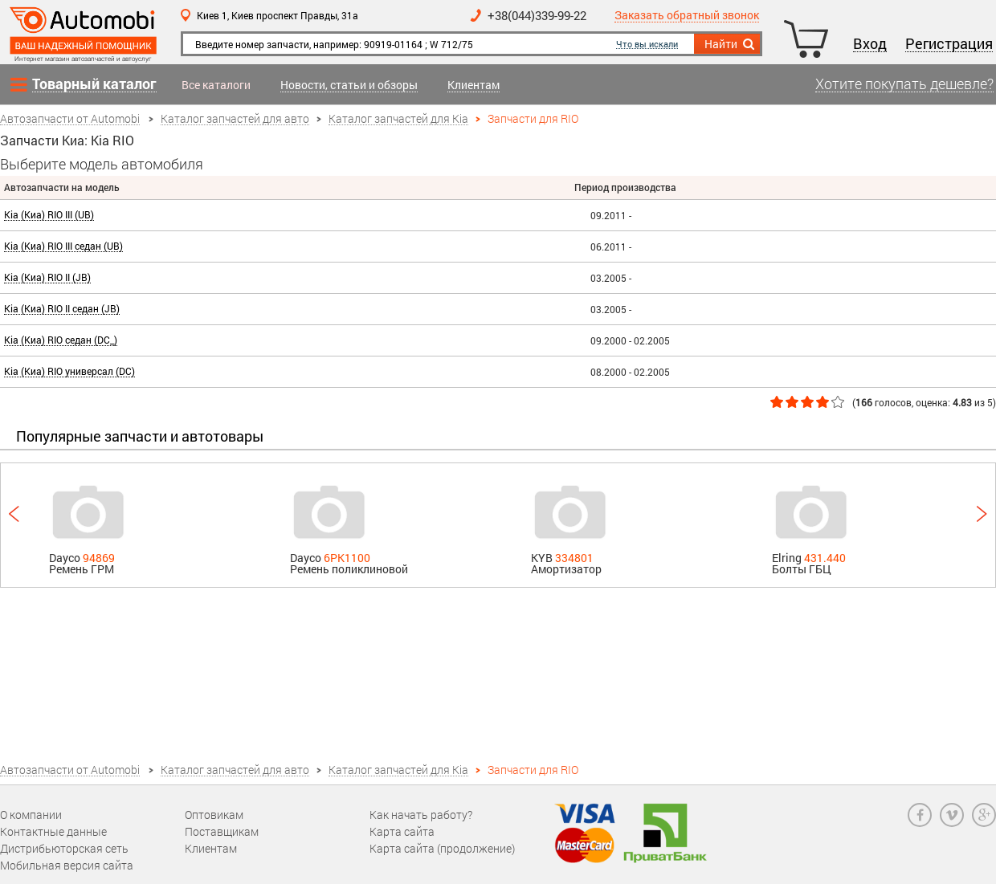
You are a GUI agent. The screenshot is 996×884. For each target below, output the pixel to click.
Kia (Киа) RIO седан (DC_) (60, 340)
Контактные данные (53, 831)
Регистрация (949, 44)
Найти (730, 44)
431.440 (825, 557)
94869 (99, 557)
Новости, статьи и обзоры (349, 85)
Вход (870, 44)
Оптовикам (214, 814)
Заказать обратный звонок (686, 15)
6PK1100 (347, 557)
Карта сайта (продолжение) (442, 848)
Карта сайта (402, 831)
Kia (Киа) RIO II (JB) (47, 277)
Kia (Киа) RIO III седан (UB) (63, 246)
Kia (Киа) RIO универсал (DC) (69, 371)
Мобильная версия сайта (66, 865)
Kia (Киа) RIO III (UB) (49, 215)
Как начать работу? (420, 814)
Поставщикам (222, 831)
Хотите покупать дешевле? (904, 84)
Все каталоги (216, 85)
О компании (31, 814)
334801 (574, 557)
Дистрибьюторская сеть (64, 848)
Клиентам (473, 85)
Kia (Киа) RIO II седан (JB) (62, 309)
